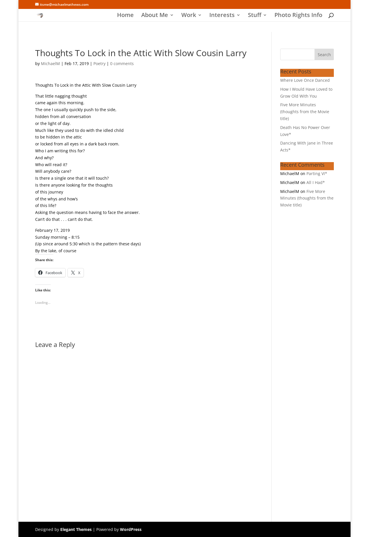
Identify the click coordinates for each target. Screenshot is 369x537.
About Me (154, 16)
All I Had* (315, 182)
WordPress (131, 529)
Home (125, 16)
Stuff (254, 16)
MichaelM (50, 63)
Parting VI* (316, 173)
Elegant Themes (76, 529)
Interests (222, 16)
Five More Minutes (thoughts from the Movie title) (304, 111)
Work (188, 16)
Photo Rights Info (298, 16)
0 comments (122, 63)
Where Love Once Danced (305, 80)
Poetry (99, 63)
